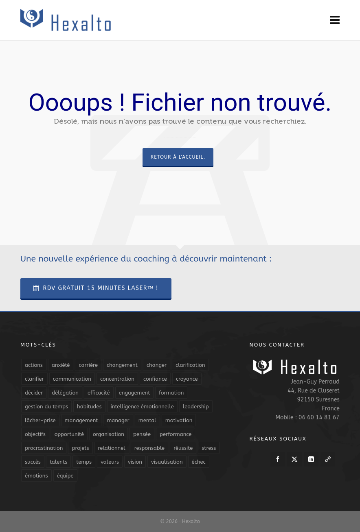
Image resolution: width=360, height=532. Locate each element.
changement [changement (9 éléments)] (122, 365)
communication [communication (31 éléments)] (72, 379)
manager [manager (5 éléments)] (118, 420)
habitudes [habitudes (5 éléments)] (89, 406)
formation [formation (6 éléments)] (171, 393)
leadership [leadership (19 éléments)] (196, 406)
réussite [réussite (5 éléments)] (183, 448)
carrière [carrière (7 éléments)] (88, 365)
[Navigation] (335, 20)
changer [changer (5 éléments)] (157, 365)
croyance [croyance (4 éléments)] (187, 379)
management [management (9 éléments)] (81, 420)
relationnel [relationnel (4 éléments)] (111, 448)
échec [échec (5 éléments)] (199, 462)
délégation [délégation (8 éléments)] (65, 393)
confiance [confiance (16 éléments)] (155, 379)
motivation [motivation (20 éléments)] (179, 420)
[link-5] (327, 459)
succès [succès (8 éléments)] (33, 462)
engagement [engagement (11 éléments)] (134, 393)
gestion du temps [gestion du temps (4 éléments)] (46, 406)
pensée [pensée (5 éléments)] (142, 434)
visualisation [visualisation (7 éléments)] (167, 462)
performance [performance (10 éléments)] (175, 434)
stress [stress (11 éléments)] (209, 448)
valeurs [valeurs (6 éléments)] (110, 462)
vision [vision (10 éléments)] (135, 462)
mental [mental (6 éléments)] (147, 420)
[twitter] (294, 459)
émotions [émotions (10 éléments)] (36, 476)
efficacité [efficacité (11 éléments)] (99, 393)
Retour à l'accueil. (178, 157)
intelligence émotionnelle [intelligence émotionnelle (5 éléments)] (142, 406)
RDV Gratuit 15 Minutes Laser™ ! (95, 288)
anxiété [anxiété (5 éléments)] (61, 365)
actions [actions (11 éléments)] (34, 365)
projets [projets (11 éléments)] (80, 448)
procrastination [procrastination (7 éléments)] (44, 448)
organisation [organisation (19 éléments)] (108, 434)
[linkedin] (311, 459)
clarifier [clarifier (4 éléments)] (34, 379)
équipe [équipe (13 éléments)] (65, 476)
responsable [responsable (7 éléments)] (149, 448)
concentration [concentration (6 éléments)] (117, 379)
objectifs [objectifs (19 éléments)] (35, 434)
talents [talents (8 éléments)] (58, 462)
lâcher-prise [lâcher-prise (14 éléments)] (40, 420)
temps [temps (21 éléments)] (84, 462)
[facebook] (277, 459)
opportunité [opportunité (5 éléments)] (69, 434)
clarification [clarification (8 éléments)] (190, 365)
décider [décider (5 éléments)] (34, 393)
